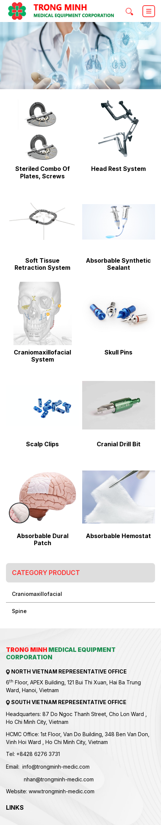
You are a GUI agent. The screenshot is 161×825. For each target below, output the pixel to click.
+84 (21, 754)
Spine (19, 611)
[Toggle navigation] (148, 11)
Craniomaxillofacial (37, 594)
